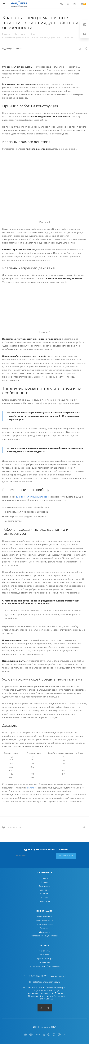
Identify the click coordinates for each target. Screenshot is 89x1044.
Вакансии (44, 890)
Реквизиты (44, 901)
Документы (44, 932)
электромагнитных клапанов (31, 496)
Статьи (44, 897)
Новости (44, 878)
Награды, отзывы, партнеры (44, 936)
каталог (31, 787)
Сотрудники (44, 886)
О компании (44, 873)
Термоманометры (44, 958)
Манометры (44, 951)
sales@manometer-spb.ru (46, 982)
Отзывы (44, 882)
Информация (44, 911)
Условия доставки (44, 920)
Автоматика (44, 962)
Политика (44, 928)
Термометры (44, 955)
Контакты (44, 894)
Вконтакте (41, 1008)
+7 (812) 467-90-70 (37, 976)
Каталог (44, 945)
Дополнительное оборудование (44, 966)
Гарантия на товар (44, 924)
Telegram (48, 1008)
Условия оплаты (44, 916)
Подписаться (66, 856)
